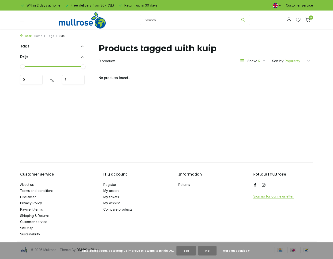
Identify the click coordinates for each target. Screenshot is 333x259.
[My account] (289, 19)
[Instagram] (264, 185)
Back (26, 36)
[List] (242, 61)
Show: (252, 61)
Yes (186, 250)
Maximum (73, 79)
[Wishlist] (298, 20)
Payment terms (31, 209)
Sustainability (30, 234)
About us (27, 185)
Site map (27, 228)
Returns (184, 185)
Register (109, 185)
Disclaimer (28, 197)
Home (40, 36)
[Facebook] (255, 185)
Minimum (31, 79)
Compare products (117, 209)
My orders (111, 191)
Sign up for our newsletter (273, 196)
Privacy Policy (31, 203)
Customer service (299, 5)
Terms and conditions (36, 191)
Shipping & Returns (34, 216)
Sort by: (278, 61)
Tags (52, 36)
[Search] (195, 20)
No (207, 250)
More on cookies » (236, 250)
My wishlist (111, 203)
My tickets (111, 197)
